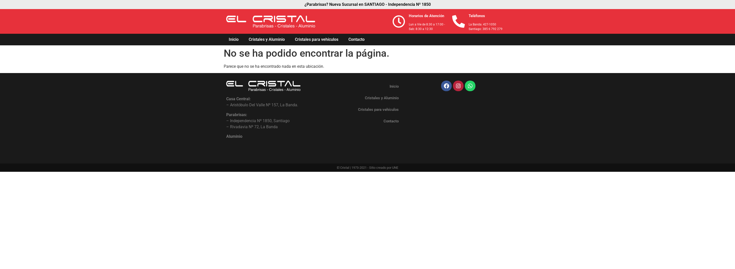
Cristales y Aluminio (267, 39)
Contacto (356, 39)
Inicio (234, 39)
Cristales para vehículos (316, 39)
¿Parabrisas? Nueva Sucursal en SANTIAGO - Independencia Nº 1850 (368, 4)
